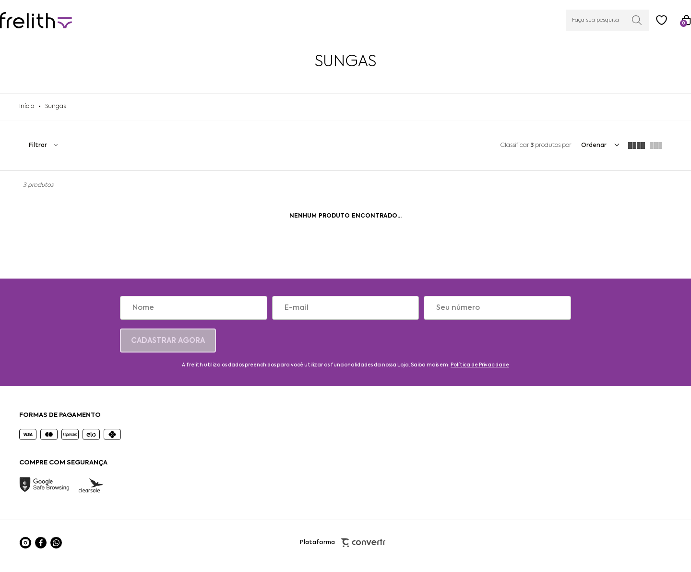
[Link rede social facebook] (41, 549)
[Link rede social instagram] (25, 549)
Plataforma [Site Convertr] (345, 549)
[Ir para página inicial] (26, 113)
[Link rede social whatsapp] (56, 549)
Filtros (43, 152)
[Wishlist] (642, 18)
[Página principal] (55, 19)
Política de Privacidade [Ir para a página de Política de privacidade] (480, 371)
